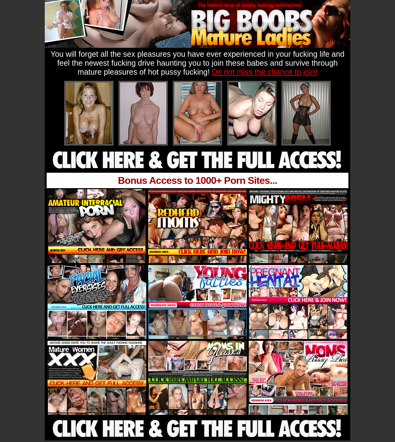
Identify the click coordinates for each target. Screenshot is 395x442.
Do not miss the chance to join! (265, 72)
